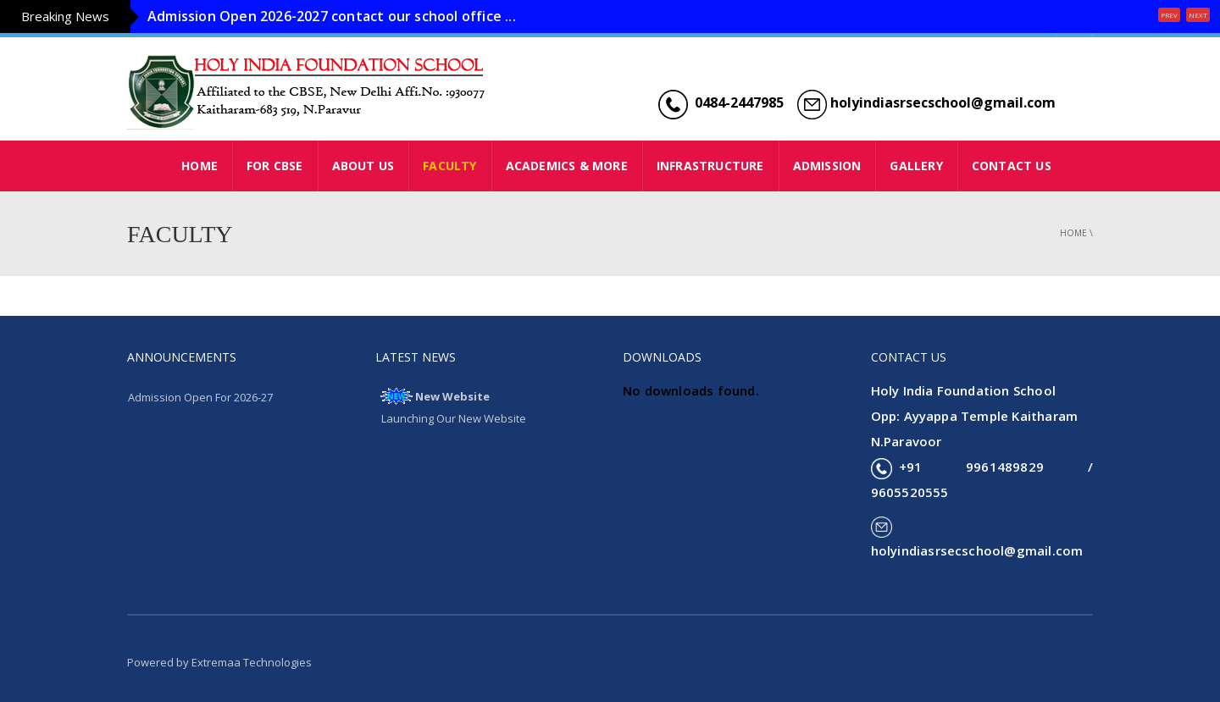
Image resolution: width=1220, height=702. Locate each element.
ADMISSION (827, 166)
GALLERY (916, 166)
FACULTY (449, 166)
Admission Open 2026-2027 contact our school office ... (331, 16)
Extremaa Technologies (251, 662)
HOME (199, 166)
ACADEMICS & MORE (567, 166)
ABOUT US (363, 166)
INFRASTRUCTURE (710, 166)
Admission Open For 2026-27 (200, 397)
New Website (452, 396)
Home (1073, 233)
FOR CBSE (275, 166)
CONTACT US (1011, 166)
